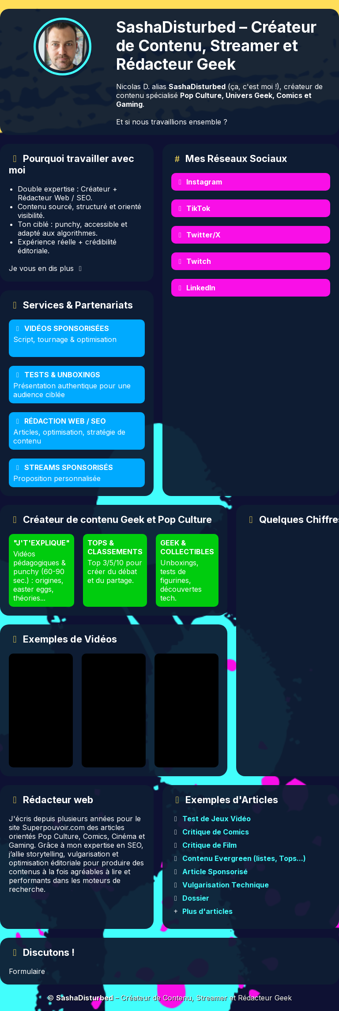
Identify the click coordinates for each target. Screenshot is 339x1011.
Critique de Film (209, 845)
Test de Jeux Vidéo (216, 818)
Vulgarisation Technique (225, 884)
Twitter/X (198, 234)
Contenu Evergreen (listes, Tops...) (244, 858)
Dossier (195, 898)
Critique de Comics (215, 831)
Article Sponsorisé (215, 871)
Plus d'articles (207, 911)
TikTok (193, 208)
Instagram (199, 181)
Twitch (193, 261)
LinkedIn (195, 287)
